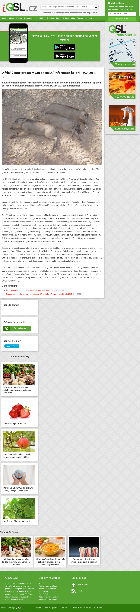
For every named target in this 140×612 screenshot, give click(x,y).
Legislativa (40, 18)
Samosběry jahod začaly (19, 412)
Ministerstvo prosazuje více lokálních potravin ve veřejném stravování (19, 379)
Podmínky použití (51, 608)
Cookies (64, 608)
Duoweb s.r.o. (97, 608)
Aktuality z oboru (7, 18)
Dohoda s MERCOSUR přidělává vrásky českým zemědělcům (19, 478)
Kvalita (19, 18)
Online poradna (68, 18)
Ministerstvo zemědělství (48, 586)
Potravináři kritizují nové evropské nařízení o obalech (84, 550)
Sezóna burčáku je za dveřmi (19, 510)
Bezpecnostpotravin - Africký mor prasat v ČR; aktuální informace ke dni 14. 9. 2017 (39, 294)
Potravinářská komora (47, 589)
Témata (80, 18)
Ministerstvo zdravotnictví (48, 600)
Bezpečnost (28, 18)
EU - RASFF (43, 591)
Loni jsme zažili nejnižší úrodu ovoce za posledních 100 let (19, 444)
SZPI (40, 583)
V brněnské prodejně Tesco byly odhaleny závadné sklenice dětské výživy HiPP (50, 551)
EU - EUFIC (43, 594)
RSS (80, 590)
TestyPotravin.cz (53, 18)
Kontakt (89, 18)
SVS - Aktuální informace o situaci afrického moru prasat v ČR (30, 291)
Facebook (83, 584)
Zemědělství (12, 346)
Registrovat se (122, 19)
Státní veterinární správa (48, 597)
